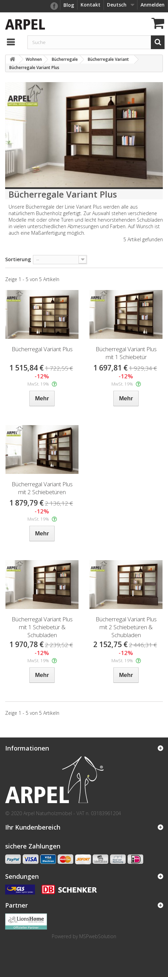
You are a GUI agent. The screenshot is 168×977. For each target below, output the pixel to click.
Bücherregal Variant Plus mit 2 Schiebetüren (42, 488)
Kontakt (90, 4)
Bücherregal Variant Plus (42, 349)
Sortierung (18, 259)
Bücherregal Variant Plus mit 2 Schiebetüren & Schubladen (126, 627)
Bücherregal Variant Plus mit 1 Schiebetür (126, 353)
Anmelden (153, 4)
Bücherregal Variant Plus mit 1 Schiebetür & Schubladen (42, 627)
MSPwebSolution (97, 936)
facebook (54, 6)
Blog (68, 5)
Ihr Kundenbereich (32, 827)
